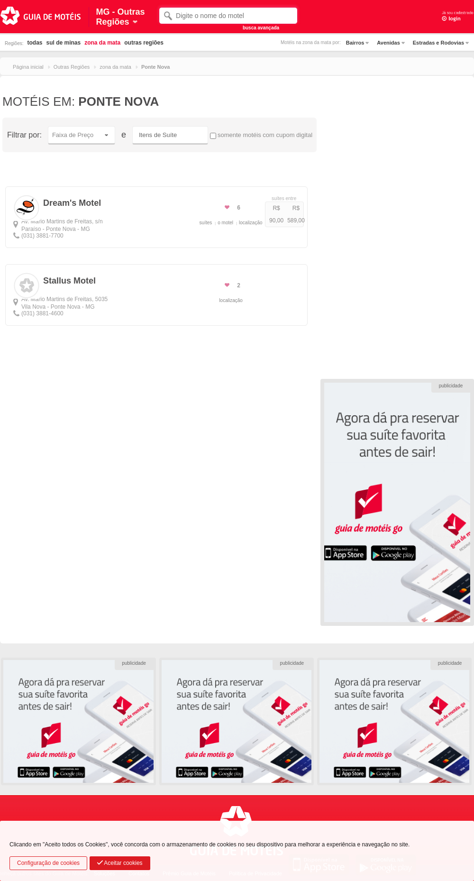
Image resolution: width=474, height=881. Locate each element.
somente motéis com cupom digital (261, 135)
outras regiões (144, 42)
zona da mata (102, 42)
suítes (206, 222)
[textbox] (228, 15)
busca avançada (261, 27)
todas (34, 42)
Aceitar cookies (120, 863)
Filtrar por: (24, 135)
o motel (225, 222)
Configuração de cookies (48, 863)
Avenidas (388, 43)
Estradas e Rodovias (438, 43)
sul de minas (63, 42)
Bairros (355, 43)
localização (250, 222)
